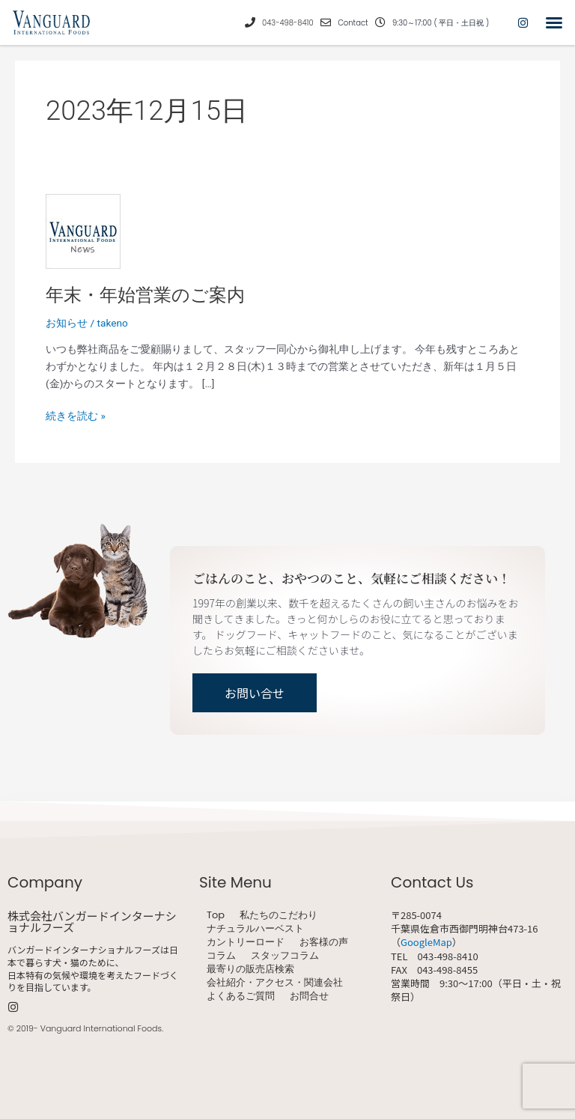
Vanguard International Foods (101, 1028)
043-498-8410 (288, 22)
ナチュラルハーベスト (255, 928)
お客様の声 (323, 942)
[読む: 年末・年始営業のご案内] (83, 230)
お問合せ (309, 996)
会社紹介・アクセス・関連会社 (275, 982)
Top (216, 915)
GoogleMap (426, 942)
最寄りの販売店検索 (250, 969)
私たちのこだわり (278, 915)
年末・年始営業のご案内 (145, 295)
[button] (554, 22)
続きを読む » (76, 414)
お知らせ (67, 323)
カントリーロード (246, 942)
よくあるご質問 (241, 996)
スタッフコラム (285, 955)
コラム (221, 955)
